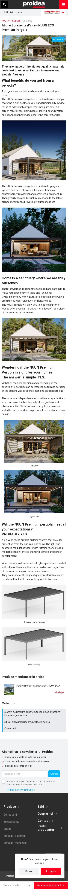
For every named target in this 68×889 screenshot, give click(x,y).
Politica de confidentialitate (21, 789)
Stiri (41, 806)
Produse (10, 806)
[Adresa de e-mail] (24, 773)
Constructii (34, 728)
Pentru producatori (46, 828)
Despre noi (45, 813)
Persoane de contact (49, 885)
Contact (44, 821)
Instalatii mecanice (15, 843)
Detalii (28, 871)
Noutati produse (14, 12)
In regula (51, 871)
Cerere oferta (11, 885)
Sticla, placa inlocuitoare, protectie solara (34, 722)
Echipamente (11, 821)
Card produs (34, 689)
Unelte (7, 828)
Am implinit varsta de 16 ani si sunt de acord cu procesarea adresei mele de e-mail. (31, 783)
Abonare (54, 774)
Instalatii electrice (15, 836)
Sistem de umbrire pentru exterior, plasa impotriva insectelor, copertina (34, 714)
